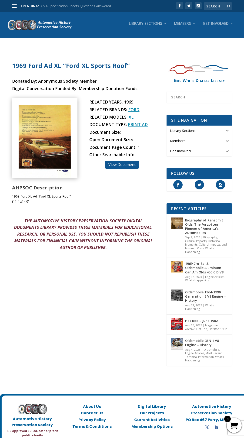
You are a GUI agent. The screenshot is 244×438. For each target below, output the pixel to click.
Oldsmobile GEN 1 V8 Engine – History (202, 338)
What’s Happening (199, 246)
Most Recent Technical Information (203, 351)
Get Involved (216, 27)
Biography (210, 233)
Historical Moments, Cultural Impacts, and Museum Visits (206, 240)
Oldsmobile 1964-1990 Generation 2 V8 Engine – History (205, 292)
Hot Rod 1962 (218, 325)
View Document (122, 160)
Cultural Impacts (196, 237)
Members (182, 27)
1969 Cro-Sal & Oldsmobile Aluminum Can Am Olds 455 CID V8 (204, 263)
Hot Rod (201, 325)
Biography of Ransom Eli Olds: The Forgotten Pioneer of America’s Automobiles (205, 222)
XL (131, 113)
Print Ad (138, 120)
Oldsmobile (211, 345)
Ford (133, 105)
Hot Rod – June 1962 (201, 316)
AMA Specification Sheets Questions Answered (75, 6)
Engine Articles (214, 273)
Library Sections (145, 27)
